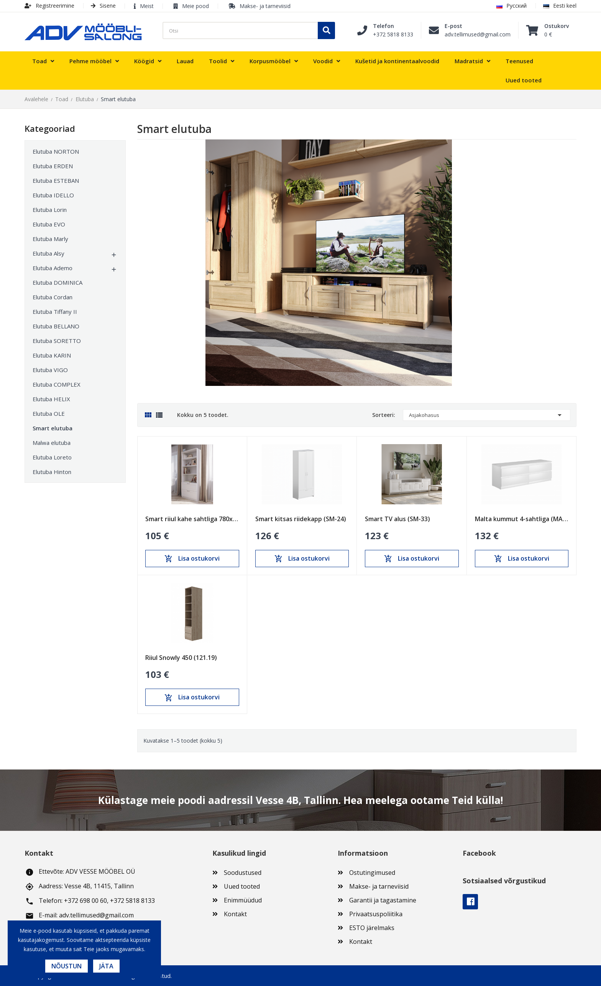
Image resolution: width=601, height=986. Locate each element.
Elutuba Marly (50, 239)
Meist (147, 6)
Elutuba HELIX (51, 399)
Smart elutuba (52, 428)
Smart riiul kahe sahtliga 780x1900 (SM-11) (192, 519)
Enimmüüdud (243, 900)
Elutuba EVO (49, 224)
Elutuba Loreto (52, 457)
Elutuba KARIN (52, 355)
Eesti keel (559, 5)
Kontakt (235, 914)
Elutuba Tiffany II (55, 311)
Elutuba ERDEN (53, 166)
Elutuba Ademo (52, 268)
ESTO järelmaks (371, 928)
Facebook (470, 901)
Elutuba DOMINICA (57, 282)
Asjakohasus (486, 415)
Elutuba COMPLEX (56, 384)
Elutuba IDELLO (53, 195)
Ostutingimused (372, 872)
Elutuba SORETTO (57, 341)
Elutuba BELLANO (56, 326)
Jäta (106, 966)
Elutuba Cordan (52, 297)
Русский (511, 5)
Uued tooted (242, 886)
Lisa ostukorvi (192, 558)
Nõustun (66, 966)
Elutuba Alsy (48, 253)
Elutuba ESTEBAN (56, 180)
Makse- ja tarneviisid (265, 6)
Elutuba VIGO (50, 370)
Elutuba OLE (49, 413)
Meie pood (195, 6)
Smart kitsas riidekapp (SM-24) (300, 519)
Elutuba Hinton (52, 472)
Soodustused (242, 872)
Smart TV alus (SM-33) (397, 519)
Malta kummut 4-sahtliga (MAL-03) (522, 519)
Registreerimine (49, 5)
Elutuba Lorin (50, 209)
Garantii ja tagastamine (382, 900)
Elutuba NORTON (56, 151)
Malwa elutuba (52, 442)
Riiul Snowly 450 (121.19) (181, 657)
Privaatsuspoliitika (375, 914)
